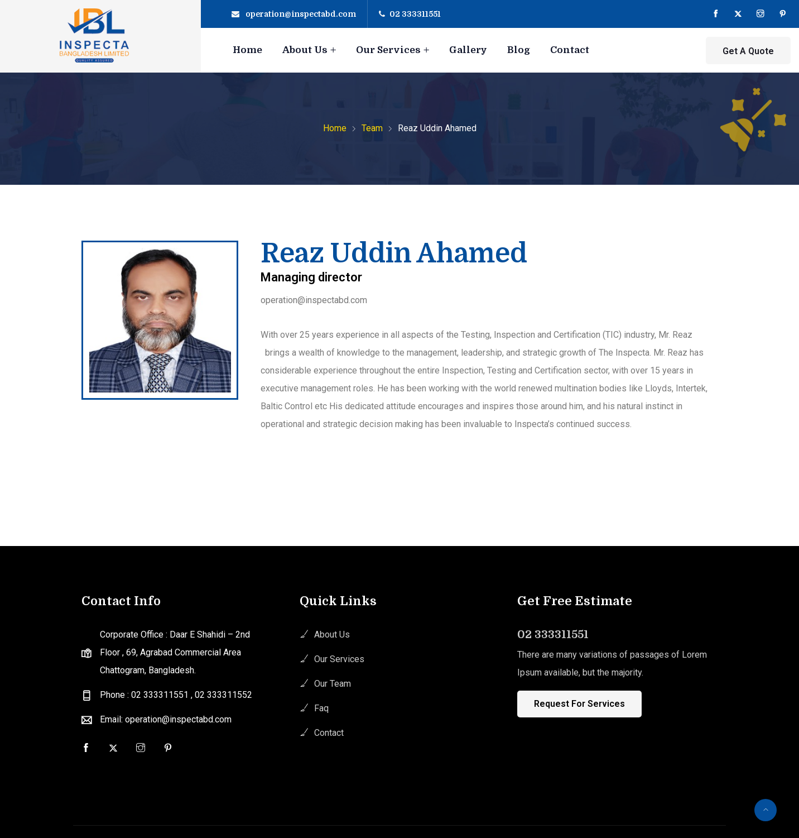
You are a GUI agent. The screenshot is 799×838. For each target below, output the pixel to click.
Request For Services (579, 703)
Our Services (388, 50)
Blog (518, 50)
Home (247, 50)
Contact (569, 50)
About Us (305, 50)
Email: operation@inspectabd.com (166, 719)
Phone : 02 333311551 (145, 694)
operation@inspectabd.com (301, 13)
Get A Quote (748, 51)
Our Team (332, 683)
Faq (321, 708)
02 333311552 (223, 694)
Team (372, 128)
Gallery (468, 50)
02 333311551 (415, 13)
